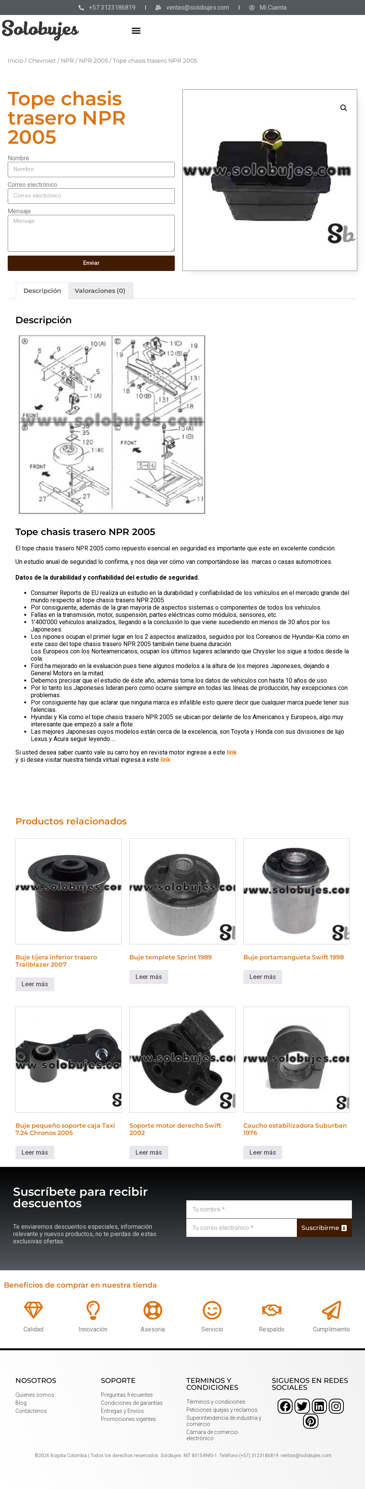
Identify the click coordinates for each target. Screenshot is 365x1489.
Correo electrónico (32, 184)
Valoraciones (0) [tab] (100, 290)
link (232, 752)
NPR (67, 60)
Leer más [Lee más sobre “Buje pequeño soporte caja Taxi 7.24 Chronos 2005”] (35, 1152)
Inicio (15, 60)
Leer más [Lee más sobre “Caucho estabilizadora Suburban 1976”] (262, 1152)
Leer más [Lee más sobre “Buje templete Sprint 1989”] (149, 976)
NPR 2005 (93, 60)
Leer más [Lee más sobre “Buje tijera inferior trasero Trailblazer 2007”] (35, 984)
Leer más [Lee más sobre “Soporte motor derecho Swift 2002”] (149, 1152)
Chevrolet (42, 60)
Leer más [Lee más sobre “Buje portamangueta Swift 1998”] (262, 976)
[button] (136, 30)
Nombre (18, 158)
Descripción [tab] (42, 290)
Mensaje (19, 211)
